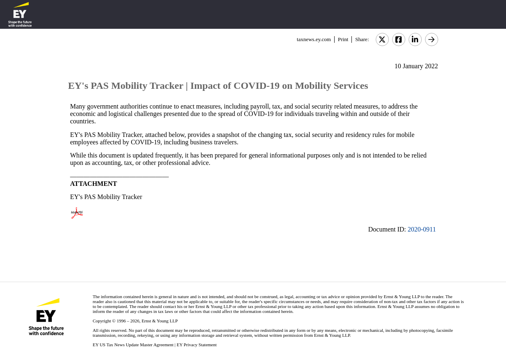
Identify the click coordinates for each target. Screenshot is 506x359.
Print (343, 39)
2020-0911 (422, 229)
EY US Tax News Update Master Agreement (132, 344)
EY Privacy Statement (197, 344)
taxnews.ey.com (314, 39)
